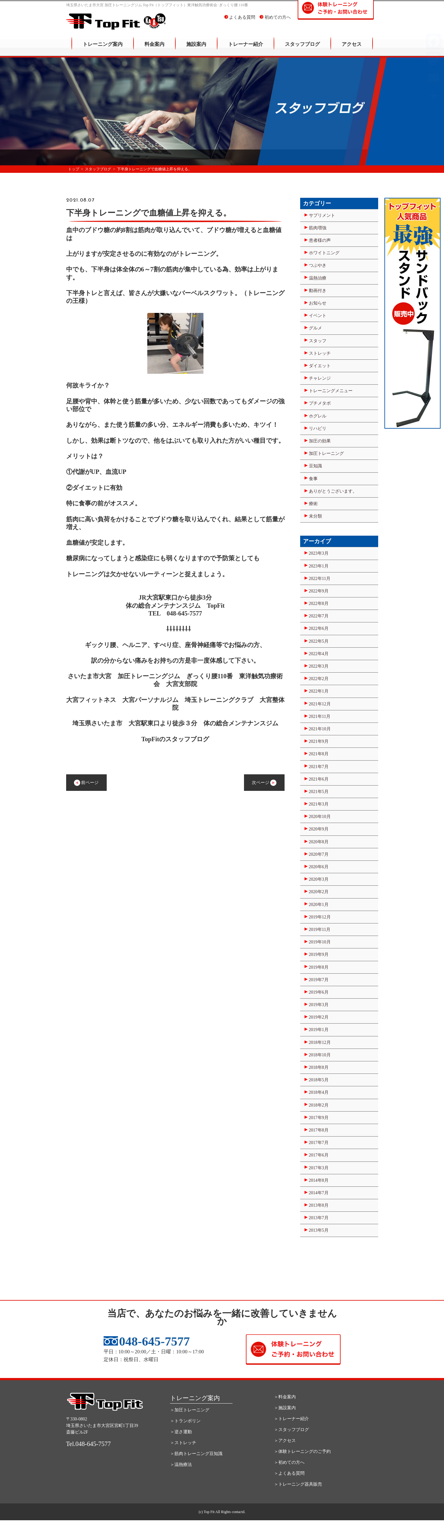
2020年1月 (319, 904)
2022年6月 (319, 628)
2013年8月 (319, 1205)
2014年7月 (319, 1192)
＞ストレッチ (183, 1442)
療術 (313, 503)
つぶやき (317, 265)
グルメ (315, 328)
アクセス (352, 48)
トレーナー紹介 (245, 48)
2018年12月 (320, 1042)
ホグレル (317, 416)
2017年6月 (319, 1155)
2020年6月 (319, 866)
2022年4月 (319, 653)
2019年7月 (319, 979)
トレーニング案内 (103, 48)
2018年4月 (319, 1092)
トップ (73, 169)
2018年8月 (319, 1067)
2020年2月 (319, 891)
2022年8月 (319, 603)
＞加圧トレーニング (189, 1410)
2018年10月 (320, 1055)
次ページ (264, 783)
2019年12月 (320, 917)
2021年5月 (319, 791)
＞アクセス (285, 1440)
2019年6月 (319, 992)
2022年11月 (319, 578)
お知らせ (317, 303)
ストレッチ (320, 353)
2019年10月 (320, 942)
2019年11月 (319, 929)
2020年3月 (319, 879)
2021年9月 (319, 741)
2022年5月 (319, 641)
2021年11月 (319, 716)
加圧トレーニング (326, 453)
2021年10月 (320, 729)
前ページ (86, 783)
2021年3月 (319, 804)
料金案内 (154, 48)
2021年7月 (319, 766)
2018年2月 (319, 1105)
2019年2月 (319, 1017)
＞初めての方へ (289, 1462)
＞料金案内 (285, 1397)
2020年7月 (319, 854)
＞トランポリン (185, 1421)
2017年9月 (319, 1117)
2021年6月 (319, 779)
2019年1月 (319, 1029)
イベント (317, 315)
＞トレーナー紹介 (291, 1418)
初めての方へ (275, 21)
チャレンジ (320, 378)
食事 (313, 478)
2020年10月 (320, 816)
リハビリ (317, 428)
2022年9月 (319, 591)
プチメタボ (320, 403)
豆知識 (315, 466)
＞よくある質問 (289, 1473)
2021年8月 (319, 754)
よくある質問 (240, 21)
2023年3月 (319, 553)
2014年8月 (319, 1180)
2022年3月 (319, 666)
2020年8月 (319, 842)
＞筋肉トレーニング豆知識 (196, 1453)
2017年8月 (319, 1130)
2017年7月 (319, 1142)
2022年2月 (319, 678)
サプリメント (322, 215)
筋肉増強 (317, 228)
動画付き (317, 290)
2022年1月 (319, 691)
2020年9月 (319, 829)
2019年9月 (319, 954)
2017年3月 (319, 1168)
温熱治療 (317, 278)
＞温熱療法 (181, 1464)
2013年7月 (319, 1217)
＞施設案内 (285, 1407)
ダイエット (320, 365)
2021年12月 (320, 704)
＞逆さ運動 (181, 1431)
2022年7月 (319, 616)
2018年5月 (319, 1080)
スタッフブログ (302, 48)
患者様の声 (320, 240)
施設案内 (196, 48)
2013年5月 (319, 1230)
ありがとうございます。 (333, 491)
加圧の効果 (320, 441)
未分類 (315, 516)
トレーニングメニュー (331, 390)
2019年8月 (319, 967)
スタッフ (317, 340)
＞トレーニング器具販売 (298, 1484)
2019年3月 (319, 1004)
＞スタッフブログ (291, 1429)
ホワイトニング (324, 253)
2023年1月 (319, 566)
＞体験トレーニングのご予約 (302, 1451)
